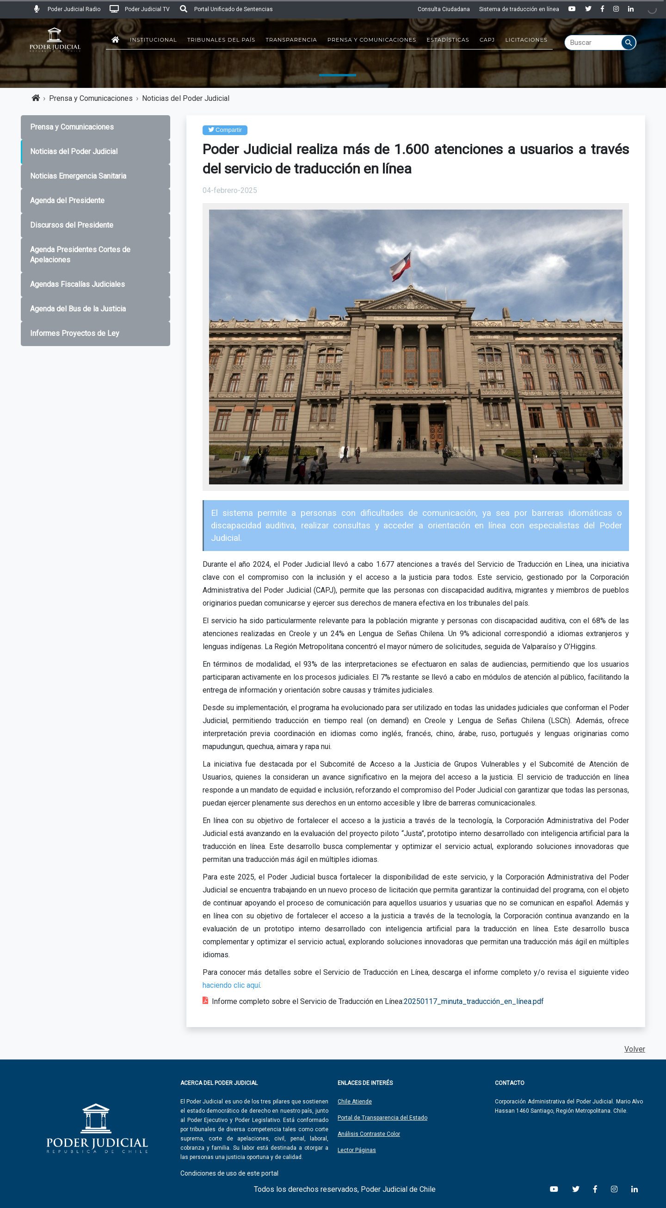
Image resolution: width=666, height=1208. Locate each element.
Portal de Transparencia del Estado (382, 1118)
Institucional (153, 40)
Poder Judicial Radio (66, 9)
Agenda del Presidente (67, 200)
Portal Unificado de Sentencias (226, 9)
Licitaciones (527, 40)
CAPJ (487, 40)
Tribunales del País (221, 40)
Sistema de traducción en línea (519, 9)
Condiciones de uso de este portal (229, 1173)
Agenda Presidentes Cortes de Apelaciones (80, 255)
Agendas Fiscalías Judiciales (77, 284)
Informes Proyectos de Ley (74, 333)
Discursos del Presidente (71, 225)
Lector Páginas (357, 1150)
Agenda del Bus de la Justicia (78, 308)
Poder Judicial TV (140, 9)
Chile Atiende (355, 1101)
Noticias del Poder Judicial (185, 98)
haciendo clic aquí (231, 985)
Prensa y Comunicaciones (371, 40)
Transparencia (291, 40)
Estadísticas (448, 40)
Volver (634, 1049)
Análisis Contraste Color (369, 1134)
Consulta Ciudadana (444, 9)
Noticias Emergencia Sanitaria (78, 176)
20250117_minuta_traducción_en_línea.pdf (474, 1001)
